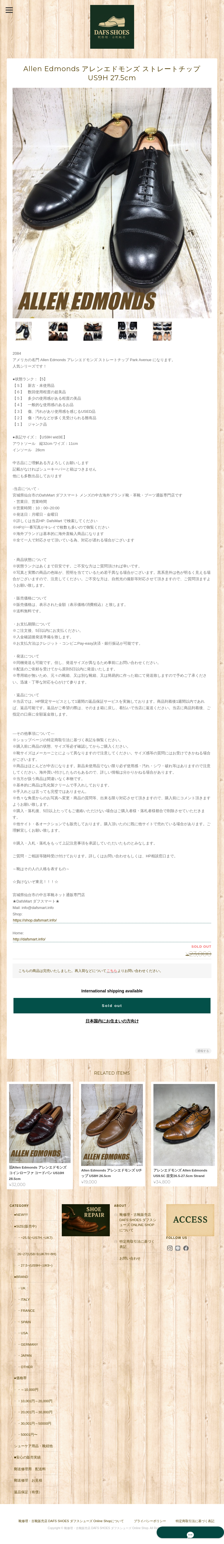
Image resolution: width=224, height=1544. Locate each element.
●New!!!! (20, 1214)
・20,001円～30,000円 (34, 1411)
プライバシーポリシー (150, 1520)
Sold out (112, 1005)
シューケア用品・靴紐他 (32, 1445)
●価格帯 (19, 1377)
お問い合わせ (130, 1257)
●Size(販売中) (24, 1225)
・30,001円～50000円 (33, 1422)
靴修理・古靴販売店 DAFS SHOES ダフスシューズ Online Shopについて (138, 1221)
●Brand (20, 1275)
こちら (112, 970)
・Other (24, 1366)
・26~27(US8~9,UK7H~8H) (35, 1250)
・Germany (26, 1343)
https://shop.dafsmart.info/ (35, 919)
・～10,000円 (26, 1389)
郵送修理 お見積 (27, 1479)
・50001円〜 (26, 1433)
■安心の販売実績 (26, 1456)
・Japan (23, 1354)
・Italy (22, 1298)
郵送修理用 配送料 (29, 1468)
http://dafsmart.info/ (29, 938)
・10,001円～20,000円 (34, 1400)
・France (25, 1310)
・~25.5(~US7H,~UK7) (34, 1237)
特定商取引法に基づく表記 (138, 1243)
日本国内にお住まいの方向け (112, 1020)
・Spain (23, 1321)
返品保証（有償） (27, 1491)
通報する (203, 1050)
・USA (21, 1332)
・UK (20, 1287)
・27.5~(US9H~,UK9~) (34, 1264)
